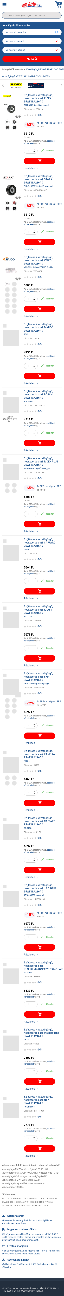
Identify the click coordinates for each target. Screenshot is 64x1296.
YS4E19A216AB (40, 1205)
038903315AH (20, 1198)
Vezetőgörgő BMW (11, 1180)
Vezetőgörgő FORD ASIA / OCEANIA (20, 1172)
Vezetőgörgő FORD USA (36, 1169)
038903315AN (36, 1198)
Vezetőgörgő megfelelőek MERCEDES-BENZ (23, 1183)
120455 (49, 1202)
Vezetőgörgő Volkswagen (14, 1176)
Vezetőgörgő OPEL (38, 1176)
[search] (32, 15)
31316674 (7, 1198)
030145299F (22, 1202)
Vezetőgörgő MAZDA (12, 1169)
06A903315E (8, 1202)
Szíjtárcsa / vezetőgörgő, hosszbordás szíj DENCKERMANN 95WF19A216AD (43, 967)
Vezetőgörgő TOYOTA (13, 1187)
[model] (32, 41)
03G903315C (37, 1202)
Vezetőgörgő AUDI (31, 1180)
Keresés (32, 58)
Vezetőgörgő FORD (48, 1172)
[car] (32, 50)
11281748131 (52, 1198)
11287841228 (9, 1205)
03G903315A (24, 1205)
